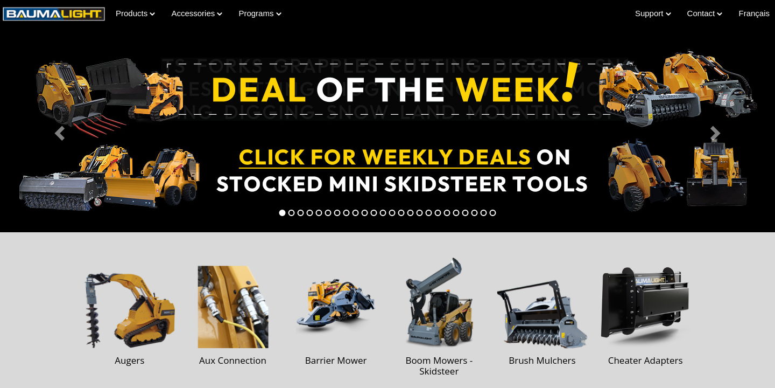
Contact (705, 13)
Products (135, 13)
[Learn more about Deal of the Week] (387, 129)
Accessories (196, 13)
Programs (259, 13)
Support (653, 13)
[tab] (282, 213)
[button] (58, 129)
